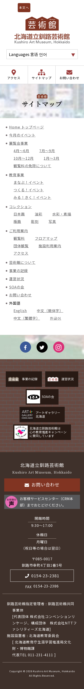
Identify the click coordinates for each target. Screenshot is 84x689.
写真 (52, 221)
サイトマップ (42, 78)
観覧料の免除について (32, 165)
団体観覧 (21, 245)
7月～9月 (47, 150)
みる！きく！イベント (32, 197)
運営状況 (16, 278)
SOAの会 (16, 287)
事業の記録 (18, 270)
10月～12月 (24, 158)
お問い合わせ (69, 78)
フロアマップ (46, 238)
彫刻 (35, 221)
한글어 (55, 318)
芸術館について (22, 262)
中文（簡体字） (50, 310)
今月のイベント (22, 135)
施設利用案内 (50, 245)
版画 (17, 221)
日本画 (19, 214)
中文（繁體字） (27, 318)
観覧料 (19, 238)
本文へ (24, 7)
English (20, 310)
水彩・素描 (61, 214)
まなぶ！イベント (29, 182)
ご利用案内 (18, 230)
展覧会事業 (18, 143)
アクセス (13, 78)
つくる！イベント (29, 189)
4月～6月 (21, 150)
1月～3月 (51, 158)
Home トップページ (26, 127)
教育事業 (16, 174)
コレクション (20, 206)
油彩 (38, 214)
